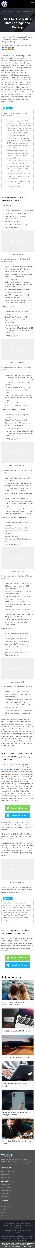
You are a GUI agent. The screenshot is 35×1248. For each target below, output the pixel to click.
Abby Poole (8, 45)
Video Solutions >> (6, 1187)
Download (4, 822)
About (11, 1223)
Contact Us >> (5, 1213)
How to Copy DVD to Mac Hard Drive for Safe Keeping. (16, 1142)
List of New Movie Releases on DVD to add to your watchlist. (16, 1113)
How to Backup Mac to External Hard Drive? (15, 1085)
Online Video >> (5, 1193)
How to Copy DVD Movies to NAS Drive (16, 1057)
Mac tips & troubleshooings (23, 11)
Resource (26, 1225)
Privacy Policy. (17, 1246)
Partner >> (4, 1216)
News (31, 1225)
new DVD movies (21, 741)
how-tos (10, 11)
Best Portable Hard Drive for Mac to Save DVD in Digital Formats (17, 1003)
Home (5, 11)
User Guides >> (5, 1210)
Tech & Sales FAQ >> (7, 1207)
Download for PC (19, 815)
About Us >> (4, 1204)
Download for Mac (18, 808)
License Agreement (15, 1225)
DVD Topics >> (5, 1184)
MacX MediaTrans (6, 1177)
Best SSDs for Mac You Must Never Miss (16, 1031)
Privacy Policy (18, 1223)
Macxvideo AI (5, 1174)
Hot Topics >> (5, 1196)
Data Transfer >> (6, 1190)
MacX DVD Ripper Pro (7, 1171)
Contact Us (17, 1227)
